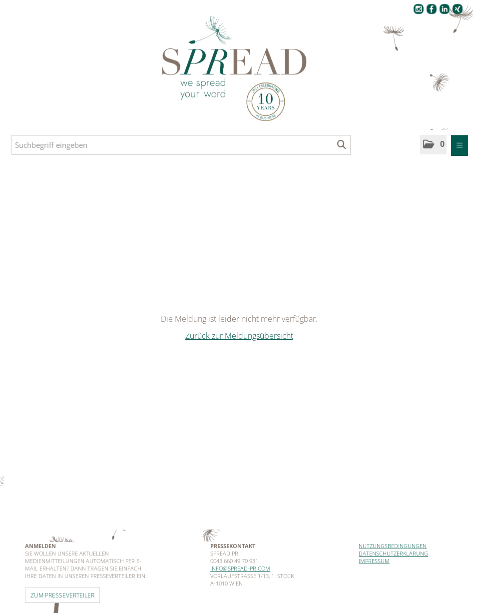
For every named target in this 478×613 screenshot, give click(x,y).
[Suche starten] (342, 144)
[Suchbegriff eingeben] (181, 145)
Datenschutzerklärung (393, 553)
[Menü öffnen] (459, 145)
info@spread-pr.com (240, 568)
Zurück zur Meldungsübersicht (239, 335)
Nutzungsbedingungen (393, 546)
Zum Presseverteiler (62, 595)
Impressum (374, 561)
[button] (433, 144)
